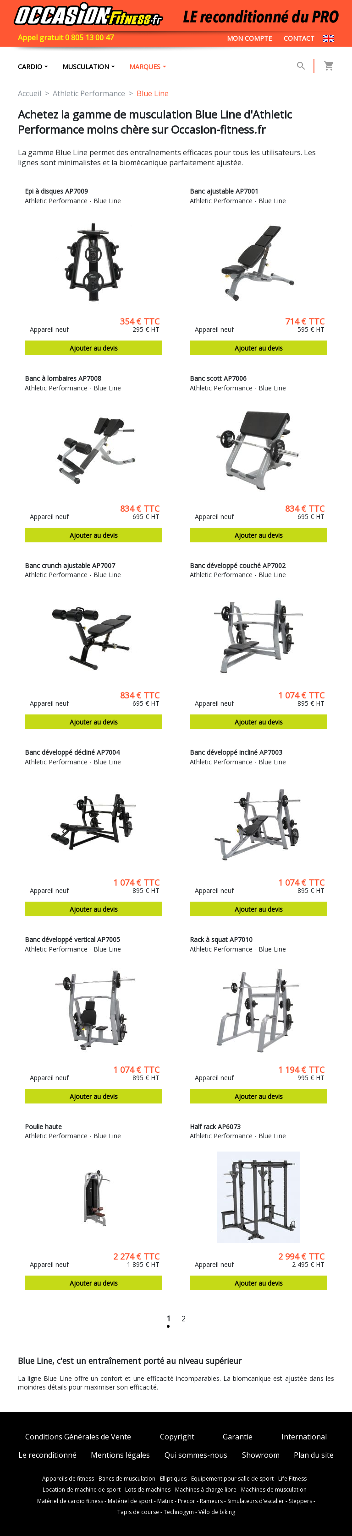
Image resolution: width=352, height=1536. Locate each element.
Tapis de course (138, 1512)
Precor (186, 1501)
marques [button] (144, 66)
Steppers (300, 1501)
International (304, 1437)
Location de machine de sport (82, 1489)
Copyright (177, 1437)
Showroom (261, 1455)
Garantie (238, 1437)
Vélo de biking (216, 1512)
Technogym (179, 1512)
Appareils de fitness (68, 1478)
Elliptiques (173, 1478)
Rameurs (211, 1501)
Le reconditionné (47, 1455)
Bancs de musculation (127, 1478)
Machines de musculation (274, 1489)
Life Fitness (292, 1478)
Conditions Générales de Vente (78, 1437)
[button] (301, 66)
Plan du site (314, 1455)
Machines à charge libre (205, 1489)
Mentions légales (120, 1455)
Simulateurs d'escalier (255, 1501)
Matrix (165, 1501)
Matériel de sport (130, 1501)
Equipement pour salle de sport (232, 1478)
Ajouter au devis (94, 348)
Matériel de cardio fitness (70, 1501)
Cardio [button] (30, 66)
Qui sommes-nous (196, 1455)
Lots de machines (147, 1489)
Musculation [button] (85, 66)
